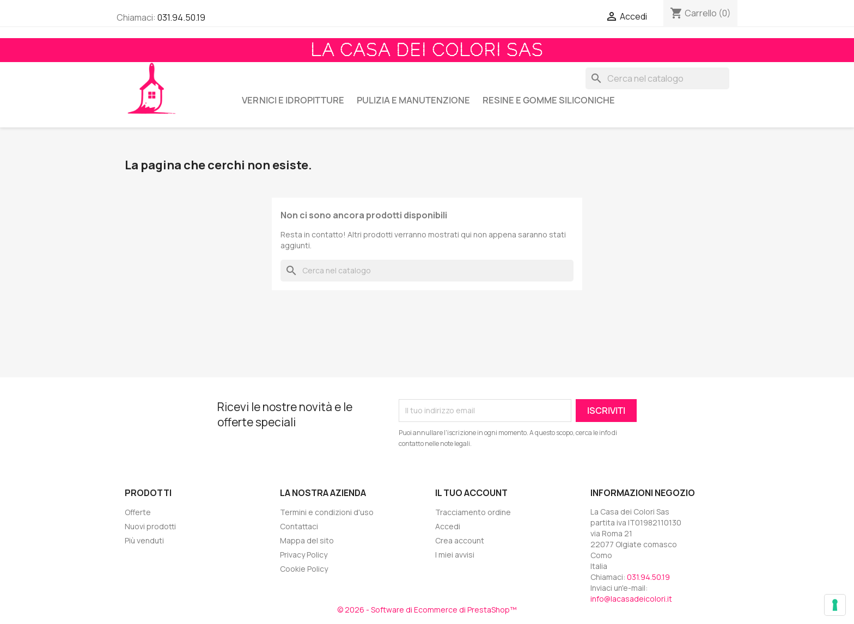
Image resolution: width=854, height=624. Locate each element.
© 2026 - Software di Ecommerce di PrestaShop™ (427, 609)
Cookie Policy (304, 569)
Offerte (138, 512)
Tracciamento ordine (473, 512)
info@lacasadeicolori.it (631, 599)
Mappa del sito (307, 540)
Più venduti (144, 540)
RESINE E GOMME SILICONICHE (549, 100)
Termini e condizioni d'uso (327, 512)
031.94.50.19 (181, 17)
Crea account (459, 540)
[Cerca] (657, 78)
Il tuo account (471, 493)
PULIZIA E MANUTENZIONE (413, 100)
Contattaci (299, 526)
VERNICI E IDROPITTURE (293, 100)
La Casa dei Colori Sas (427, 50)
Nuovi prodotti (150, 526)
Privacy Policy (303, 554)
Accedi (447, 526)
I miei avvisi (454, 554)
